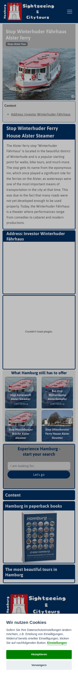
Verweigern (39, 665)
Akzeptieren (39, 654)
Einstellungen (57, 642)
